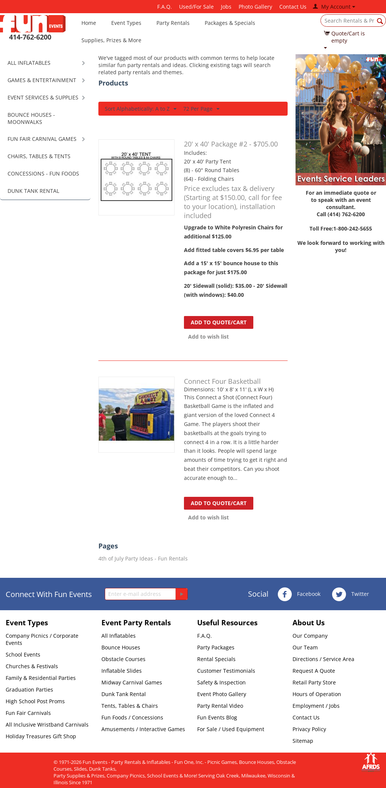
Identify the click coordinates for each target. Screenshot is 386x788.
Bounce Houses (120, 647)
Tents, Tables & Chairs (129, 705)
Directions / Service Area (323, 659)
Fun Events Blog (217, 717)
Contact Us (292, 6)
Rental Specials (216, 659)
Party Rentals (173, 22)
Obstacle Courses (123, 659)
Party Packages (215, 647)
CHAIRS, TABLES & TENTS (39, 156)
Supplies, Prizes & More (111, 40)
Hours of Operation (317, 694)
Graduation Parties (29, 689)
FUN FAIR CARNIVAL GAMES (42, 138)
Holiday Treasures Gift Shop (41, 736)
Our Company (310, 635)
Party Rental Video (220, 705)
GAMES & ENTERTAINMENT (42, 80)
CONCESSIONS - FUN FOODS (43, 173)
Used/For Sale (196, 6)
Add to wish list (208, 336)
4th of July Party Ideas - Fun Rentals (143, 558)
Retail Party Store (314, 682)
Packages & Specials (230, 22)
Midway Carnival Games (131, 682)
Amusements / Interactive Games (143, 729)
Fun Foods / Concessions (132, 717)
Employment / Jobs (316, 705)
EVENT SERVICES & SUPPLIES (43, 97)
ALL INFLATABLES (29, 62)
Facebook (298, 594)
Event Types (126, 22)
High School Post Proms (35, 701)
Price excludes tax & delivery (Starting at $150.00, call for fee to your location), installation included (233, 202)
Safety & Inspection (221, 682)
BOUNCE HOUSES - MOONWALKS (31, 118)
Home (88, 22)
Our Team (305, 647)
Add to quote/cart (219, 322)
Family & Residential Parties (41, 677)
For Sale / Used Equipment (230, 729)
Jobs (226, 6)
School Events (23, 654)
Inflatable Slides (121, 670)
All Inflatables (118, 635)
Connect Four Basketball (222, 381)
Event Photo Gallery (221, 694)
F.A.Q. (164, 6)
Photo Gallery (255, 6)
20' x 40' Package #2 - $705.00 (231, 143)
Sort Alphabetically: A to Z (140, 109)
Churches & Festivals (32, 666)
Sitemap (303, 740)
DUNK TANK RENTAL (33, 190)
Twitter (350, 594)
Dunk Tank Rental (123, 694)
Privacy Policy (309, 729)
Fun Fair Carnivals (28, 712)
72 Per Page (201, 109)
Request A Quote (314, 670)
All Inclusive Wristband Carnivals (47, 724)
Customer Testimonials (226, 670)
